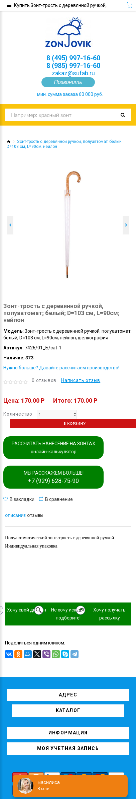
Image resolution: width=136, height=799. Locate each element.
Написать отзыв (80, 380)
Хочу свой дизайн (26, 609)
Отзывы (35, 516)
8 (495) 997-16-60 (73, 58)
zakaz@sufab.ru (73, 73)
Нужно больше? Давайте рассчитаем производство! (61, 367)
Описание (15, 516)
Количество (17, 414)
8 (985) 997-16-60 (73, 65)
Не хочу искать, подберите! (68, 613)
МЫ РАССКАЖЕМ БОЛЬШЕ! (54, 477)
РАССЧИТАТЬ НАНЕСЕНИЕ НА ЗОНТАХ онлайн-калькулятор (53, 447)
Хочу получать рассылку (109, 613)
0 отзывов (44, 380)
